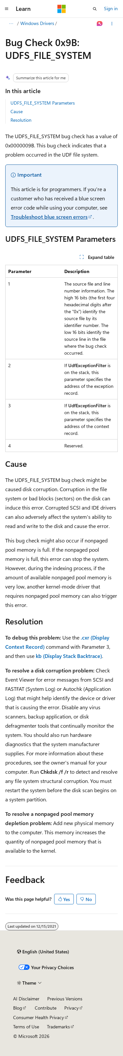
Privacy (71, 1008)
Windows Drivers (37, 23)
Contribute (45, 1008)
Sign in (111, 8)
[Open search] (94, 9)
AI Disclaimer (26, 998)
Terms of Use (26, 1026)
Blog (17, 1008)
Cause (16, 111)
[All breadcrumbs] (11, 23)
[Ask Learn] (99, 23)
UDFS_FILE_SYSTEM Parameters (42, 103)
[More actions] (112, 23)
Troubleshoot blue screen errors (49, 216)
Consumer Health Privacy (38, 1017)
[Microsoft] (61, 9)
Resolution (20, 120)
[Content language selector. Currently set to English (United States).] (43, 951)
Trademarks (58, 1026)
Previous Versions (64, 998)
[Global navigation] (6, 9)
